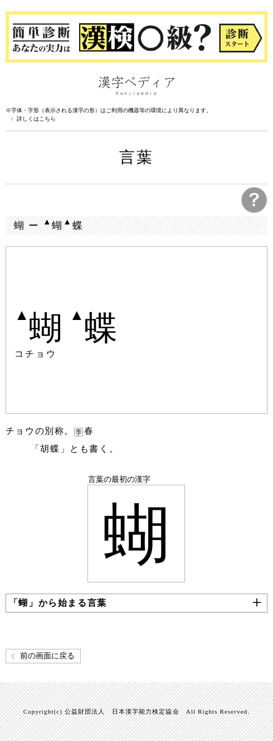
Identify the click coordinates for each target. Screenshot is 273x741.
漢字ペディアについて (17, 85)
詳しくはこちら (36, 119)
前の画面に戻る (47, 656)
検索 (256, 85)
